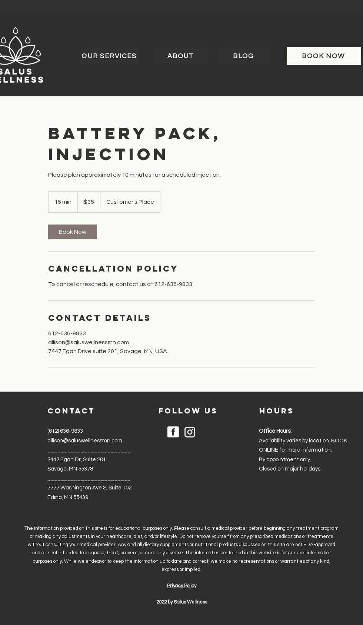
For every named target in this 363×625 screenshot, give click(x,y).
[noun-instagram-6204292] (190, 432)
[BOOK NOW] (324, 56)
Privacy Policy (181, 585)
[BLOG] (244, 56)
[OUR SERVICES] (110, 56)
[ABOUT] (181, 56)
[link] (72, 232)
